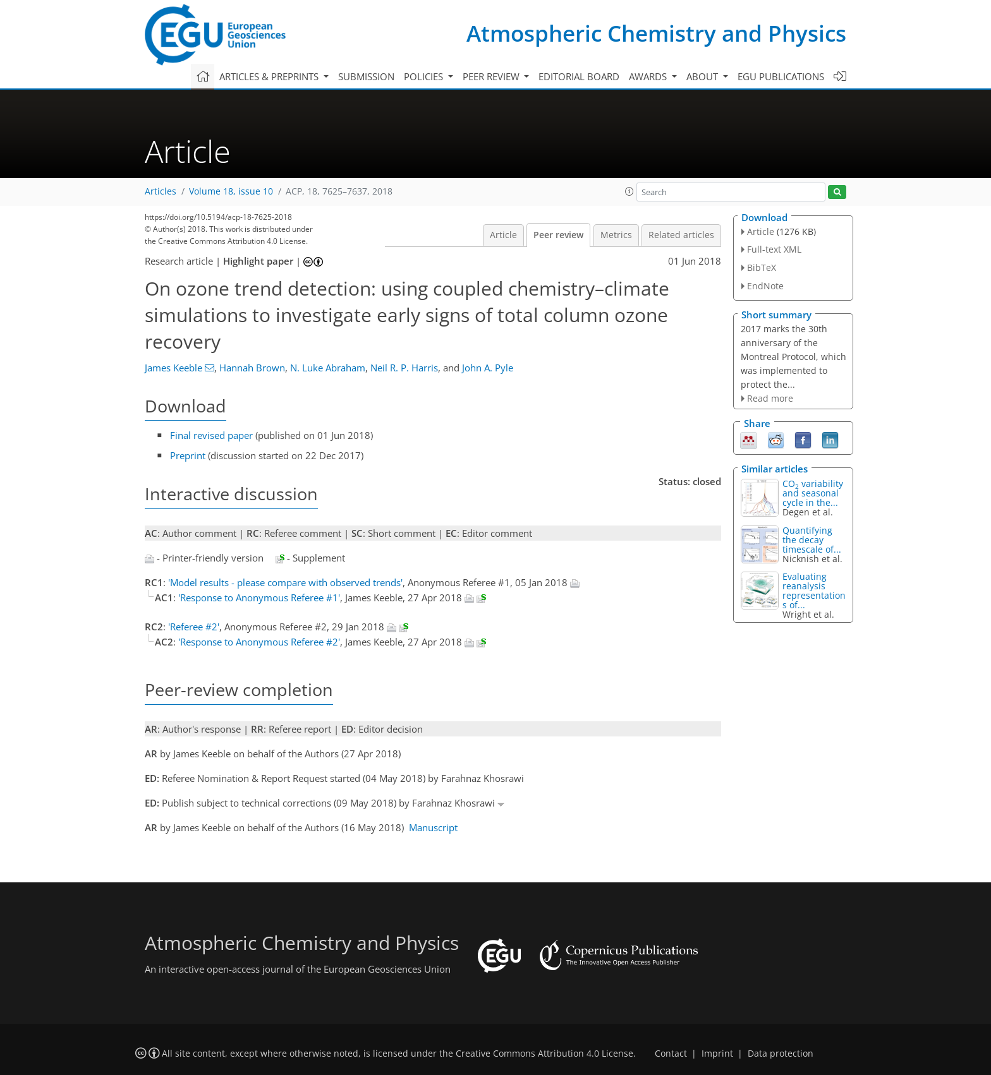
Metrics (616, 235)
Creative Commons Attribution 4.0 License (544, 1053)
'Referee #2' (193, 626)
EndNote (765, 286)
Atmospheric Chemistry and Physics (656, 33)
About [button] (703, 76)
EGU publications (781, 76)
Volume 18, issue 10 (231, 191)
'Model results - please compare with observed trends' (285, 582)
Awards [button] (649, 76)
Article (503, 235)
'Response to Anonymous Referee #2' (259, 641)
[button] (629, 191)
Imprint (717, 1053)
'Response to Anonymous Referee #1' (259, 597)
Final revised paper (211, 435)
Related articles (681, 235)
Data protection (780, 1053)
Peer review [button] (492, 76)
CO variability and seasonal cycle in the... (812, 492)
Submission (366, 76)
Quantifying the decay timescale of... (811, 539)
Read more (770, 398)
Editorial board (578, 76)
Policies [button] (425, 76)
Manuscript (433, 827)
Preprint (187, 455)
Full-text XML (774, 249)
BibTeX (761, 267)
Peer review (558, 235)
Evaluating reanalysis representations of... (814, 590)
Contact (671, 1053)
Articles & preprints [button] (270, 76)
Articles (160, 191)
